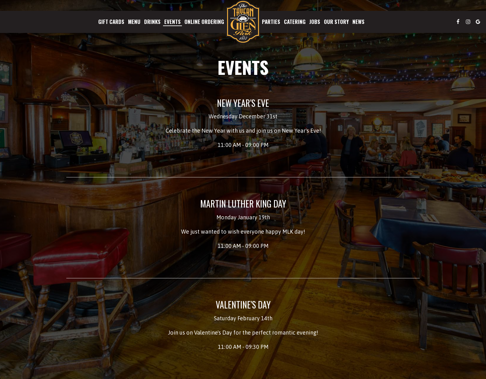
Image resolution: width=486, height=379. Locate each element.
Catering (295, 22)
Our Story (336, 22)
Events (172, 22)
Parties (271, 22)
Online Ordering (204, 22)
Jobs (314, 22)
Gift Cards (111, 22)
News (358, 22)
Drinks (152, 22)
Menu (134, 22)
